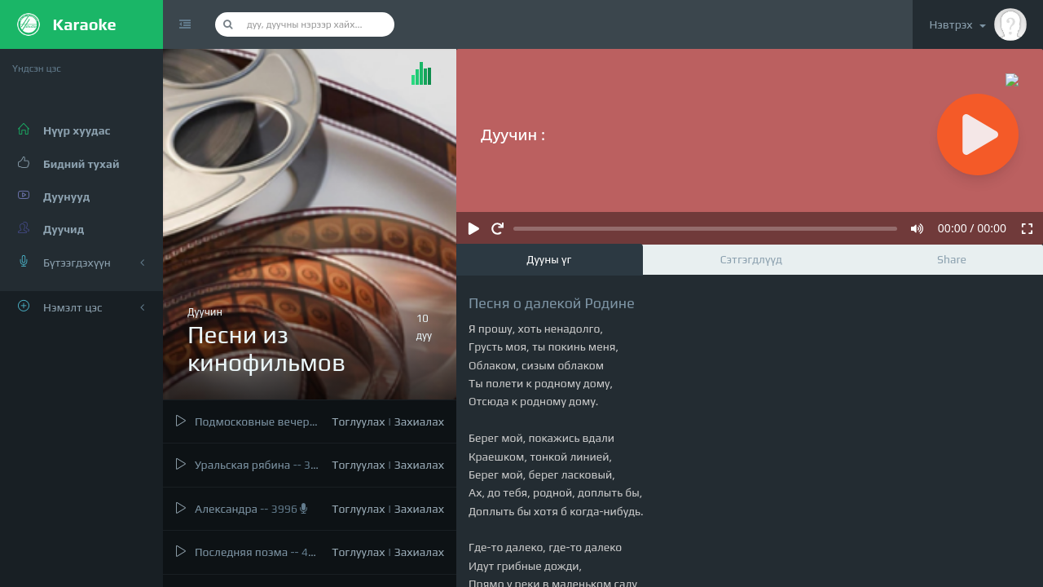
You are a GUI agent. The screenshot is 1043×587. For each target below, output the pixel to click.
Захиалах (419, 421)
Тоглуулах (358, 421)
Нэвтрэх (978, 24)
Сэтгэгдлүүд (751, 259)
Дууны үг (548, 259)
